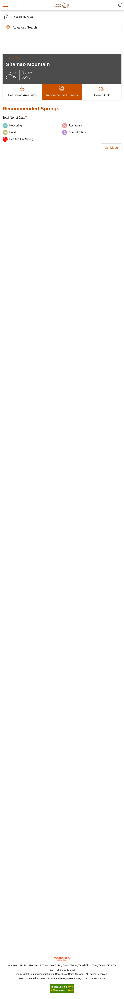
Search (120, 5)
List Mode (111, 147)
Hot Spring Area (23, 16)
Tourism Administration (62, 959)
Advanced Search (25, 27)
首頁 (6, 17)
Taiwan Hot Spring (62, 5)
